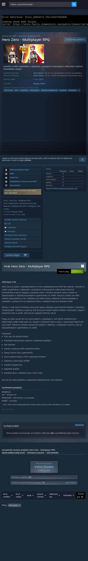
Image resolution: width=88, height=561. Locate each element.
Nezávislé (63, 92)
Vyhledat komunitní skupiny (15, 248)
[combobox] (40, 4)
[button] (22, 193)
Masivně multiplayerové (49, 92)
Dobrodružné (34, 92)
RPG (15, 38)
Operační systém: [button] (46, 515)
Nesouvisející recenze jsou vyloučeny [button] (44, 511)
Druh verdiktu (6, 500)
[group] (44, 514)
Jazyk (29, 501)
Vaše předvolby (53, 454)
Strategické (72, 92)
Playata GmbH (39, 85)
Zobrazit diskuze (11, 244)
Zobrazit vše (79, 426)
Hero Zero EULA (11, 195)
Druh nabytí (18, 500)
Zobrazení (67, 501)
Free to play (8, 92)
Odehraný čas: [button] (68, 511)
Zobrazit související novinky (15, 241)
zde (52, 435)
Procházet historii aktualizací (16, 237)
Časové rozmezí (40, 500)
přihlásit (28, 162)
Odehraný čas (53, 500)
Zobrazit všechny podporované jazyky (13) (61, 190)
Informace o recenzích (35, 454)
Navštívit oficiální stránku (15, 221)
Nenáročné (24, 92)
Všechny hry (6, 38)
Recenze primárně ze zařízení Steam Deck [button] (19, 515)
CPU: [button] (60, 515)
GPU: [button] (70, 515)
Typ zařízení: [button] (7, 518)
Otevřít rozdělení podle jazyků (13, 454)
